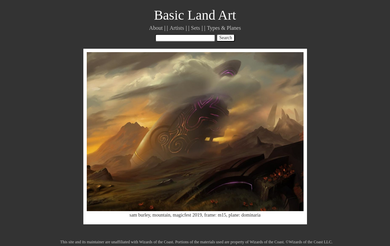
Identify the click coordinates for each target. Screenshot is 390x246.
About (156, 28)
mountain (161, 215)
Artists (177, 28)
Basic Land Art (195, 15)
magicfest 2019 (187, 215)
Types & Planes (224, 28)
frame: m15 (215, 215)
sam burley (139, 215)
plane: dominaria (245, 215)
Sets (195, 28)
